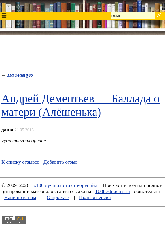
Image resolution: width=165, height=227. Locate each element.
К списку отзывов (20, 162)
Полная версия (95, 197)
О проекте (58, 197)
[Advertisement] (83, 52)
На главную (20, 75)
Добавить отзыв (60, 162)
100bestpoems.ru (112, 191)
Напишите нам (20, 197)
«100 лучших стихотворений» (65, 185)
